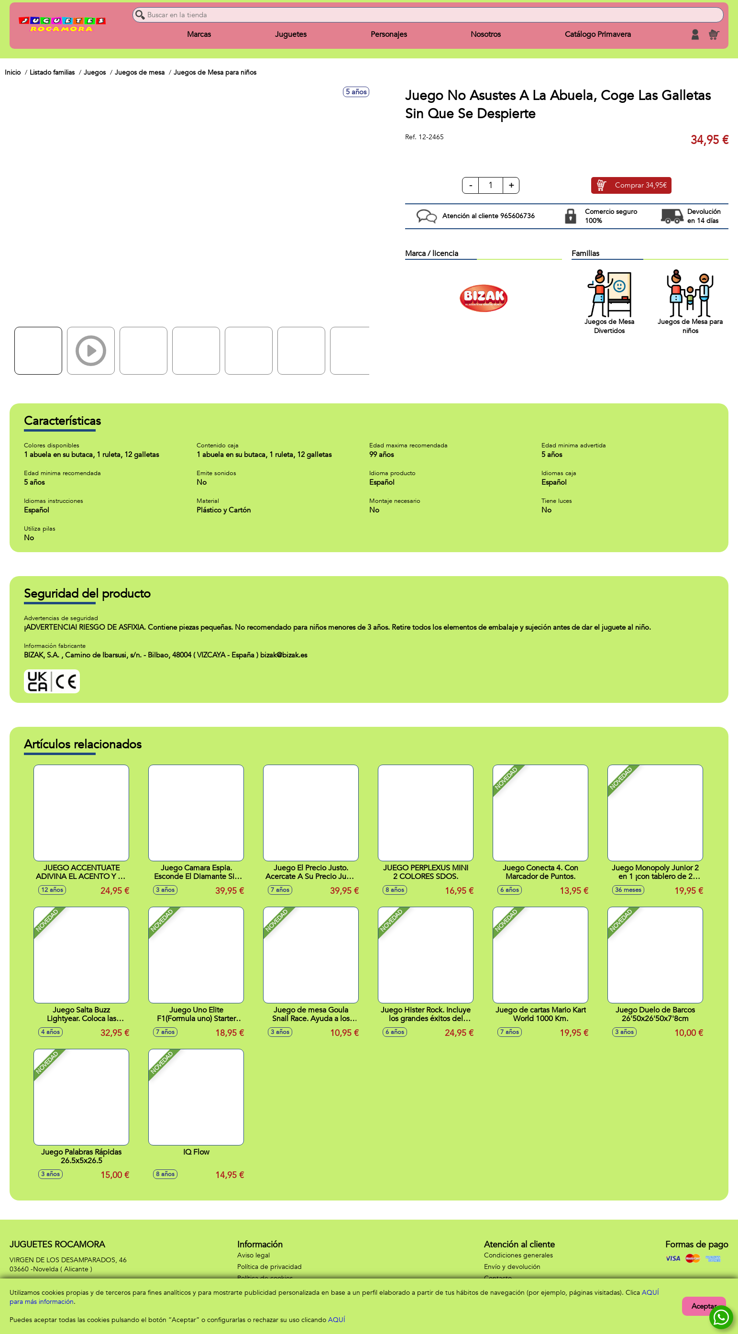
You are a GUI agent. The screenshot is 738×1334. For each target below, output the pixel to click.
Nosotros (486, 34)
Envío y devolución (512, 1266)
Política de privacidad (269, 1266)
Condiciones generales (518, 1255)
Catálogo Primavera (598, 34)
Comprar (641, 185)
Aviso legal (253, 1255)
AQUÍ (336, 1319)
